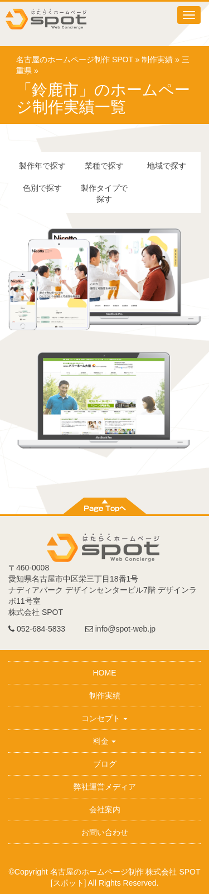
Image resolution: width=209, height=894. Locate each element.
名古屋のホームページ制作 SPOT (74, 59)
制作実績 (157, 59)
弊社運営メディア (105, 786)
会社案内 (104, 809)
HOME (104, 672)
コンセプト (104, 718)
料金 (104, 741)
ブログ (104, 763)
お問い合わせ (104, 832)
